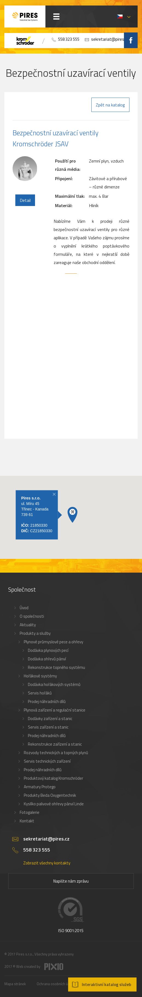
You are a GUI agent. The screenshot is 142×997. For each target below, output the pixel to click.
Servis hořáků (40, 693)
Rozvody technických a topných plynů (56, 752)
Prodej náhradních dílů (47, 701)
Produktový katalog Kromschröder (53, 778)
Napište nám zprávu (71, 881)
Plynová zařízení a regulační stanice (54, 710)
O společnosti (32, 616)
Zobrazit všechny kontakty (46, 863)
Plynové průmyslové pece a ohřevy (53, 642)
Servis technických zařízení (47, 761)
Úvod (24, 608)
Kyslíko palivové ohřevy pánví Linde (54, 804)
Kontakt (27, 821)
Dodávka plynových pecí (48, 650)
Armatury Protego (40, 787)
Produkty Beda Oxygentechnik (50, 795)
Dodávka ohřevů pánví (47, 659)
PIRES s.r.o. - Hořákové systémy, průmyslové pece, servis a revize (24, 17)
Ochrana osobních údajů (55, 984)
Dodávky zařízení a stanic (50, 718)
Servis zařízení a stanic (48, 727)
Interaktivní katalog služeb (106, 984)
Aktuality (28, 625)
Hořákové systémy (40, 676)
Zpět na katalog (110, 104)
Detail (25, 200)
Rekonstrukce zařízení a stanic (55, 744)
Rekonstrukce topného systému (56, 667)
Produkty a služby (35, 633)
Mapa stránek (15, 984)
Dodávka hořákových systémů (54, 684)
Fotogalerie (29, 812)
